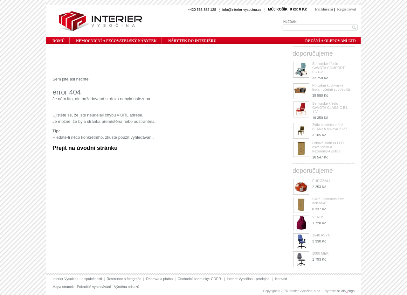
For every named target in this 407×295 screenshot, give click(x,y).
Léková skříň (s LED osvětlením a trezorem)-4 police (328, 147)
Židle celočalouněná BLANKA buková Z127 (329, 127)
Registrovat (346, 9)
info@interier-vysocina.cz (241, 9)
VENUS (318, 217)
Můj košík (277, 9)
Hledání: (291, 22)
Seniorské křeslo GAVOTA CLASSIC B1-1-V (330, 108)
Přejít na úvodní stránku (85, 148)
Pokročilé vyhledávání (94, 287)
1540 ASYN (321, 235)
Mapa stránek (63, 287)
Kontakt (281, 279)
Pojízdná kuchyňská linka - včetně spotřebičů (331, 87)
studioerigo (346, 291)
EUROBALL (321, 181)
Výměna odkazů (126, 287)
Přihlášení (324, 9)
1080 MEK (320, 253)
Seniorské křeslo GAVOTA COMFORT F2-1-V (328, 68)
